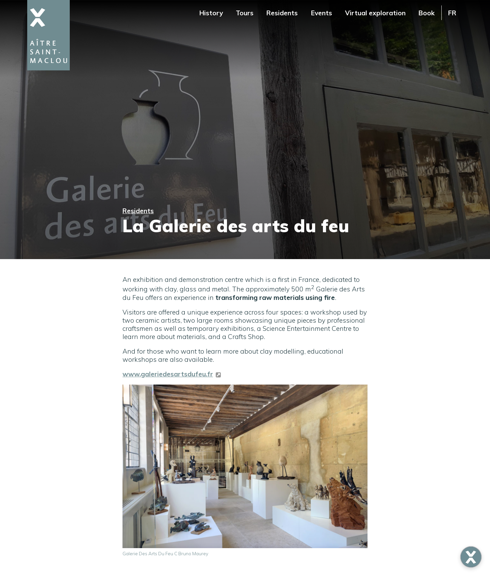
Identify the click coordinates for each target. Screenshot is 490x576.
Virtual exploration (375, 13)
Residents (282, 13)
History (211, 13)
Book (427, 13)
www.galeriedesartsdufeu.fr (167, 374)
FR (452, 13)
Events (321, 13)
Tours (245, 13)
